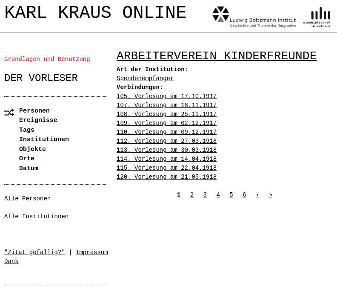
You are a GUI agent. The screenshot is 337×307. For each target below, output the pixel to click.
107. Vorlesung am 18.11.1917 (167, 105)
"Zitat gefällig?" (34, 252)
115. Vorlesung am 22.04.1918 (167, 168)
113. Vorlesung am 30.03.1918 (167, 150)
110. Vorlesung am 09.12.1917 (167, 132)
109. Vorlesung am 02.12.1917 (167, 123)
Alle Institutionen (36, 216)
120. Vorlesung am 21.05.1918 (167, 177)
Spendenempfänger (145, 78)
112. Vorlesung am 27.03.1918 (167, 141)
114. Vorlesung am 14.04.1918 (167, 159)
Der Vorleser (41, 78)
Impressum (92, 252)
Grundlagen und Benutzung (47, 59)
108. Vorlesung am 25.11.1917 (167, 114)
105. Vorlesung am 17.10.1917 (167, 96)
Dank (11, 261)
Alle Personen (27, 198)
